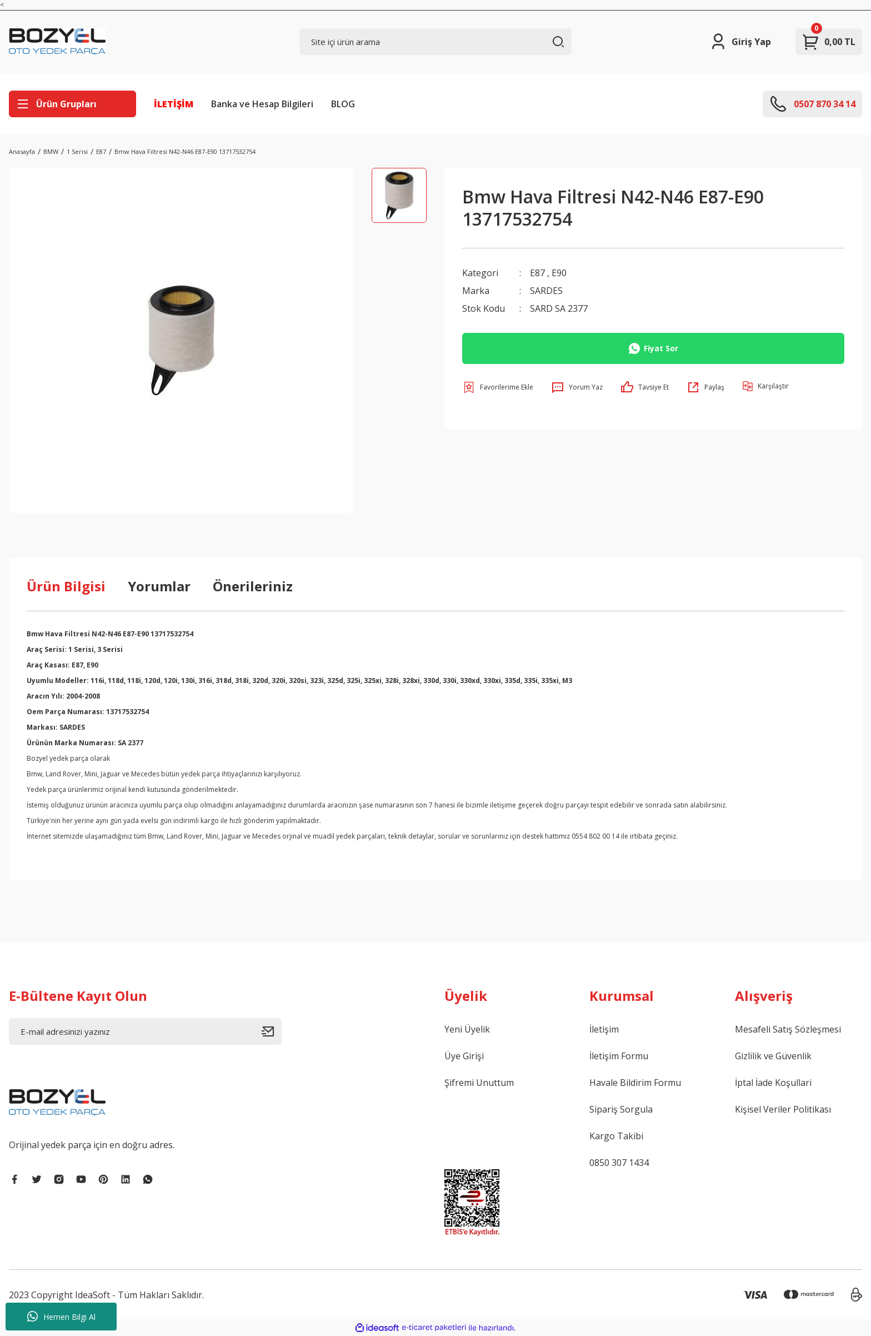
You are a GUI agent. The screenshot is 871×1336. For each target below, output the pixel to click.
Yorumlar (159, 586)
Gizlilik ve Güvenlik (773, 1056)
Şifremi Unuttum (479, 1082)
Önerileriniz (253, 586)
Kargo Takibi (616, 1136)
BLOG (343, 104)
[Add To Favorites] (497, 387)
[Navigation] (72, 104)
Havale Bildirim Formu (635, 1082)
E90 (559, 273)
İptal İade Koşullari (773, 1082)
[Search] (435, 41)
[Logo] (57, 41)
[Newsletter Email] (145, 1031)
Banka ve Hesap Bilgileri (262, 104)
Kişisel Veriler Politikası (783, 1109)
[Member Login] (740, 41)
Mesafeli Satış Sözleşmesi (788, 1029)
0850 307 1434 (619, 1162)
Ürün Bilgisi (66, 586)
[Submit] (272, 1031)
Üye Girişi (464, 1056)
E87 (537, 273)
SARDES (546, 291)
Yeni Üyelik (467, 1029)
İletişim (604, 1029)
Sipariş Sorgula (621, 1109)
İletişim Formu (618, 1056)
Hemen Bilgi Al (61, 1316)
